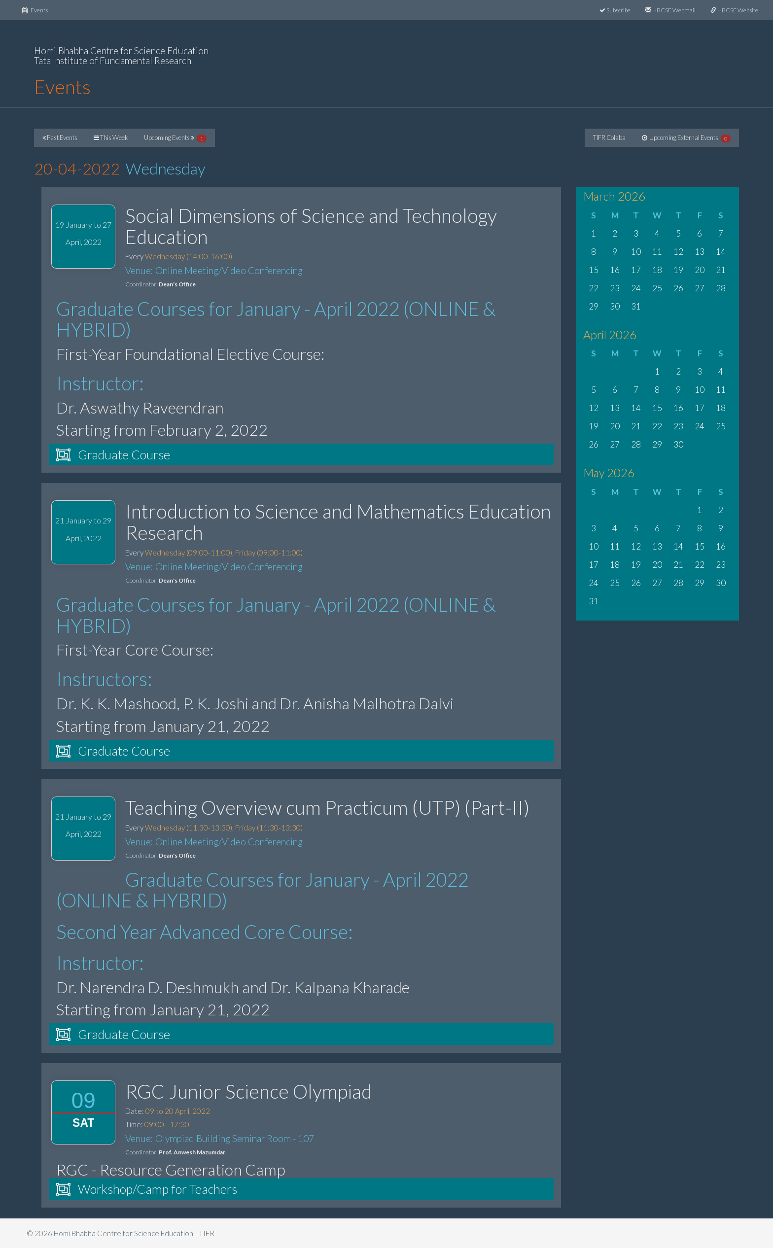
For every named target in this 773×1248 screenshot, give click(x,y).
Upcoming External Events (686, 138)
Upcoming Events (175, 138)
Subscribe (615, 10)
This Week (111, 137)
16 (615, 270)
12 (678, 251)
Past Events (59, 137)
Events (38, 9)
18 (657, 270)
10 (636, 251)
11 (657, 251)
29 (593, 306)
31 (636, 306)
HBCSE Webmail (670, 10)
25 (657, 288)
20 (699, 270)
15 (593, 270)
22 (593, 288)
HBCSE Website (734, 10)
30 (615, 306)
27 (699, 288)
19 (678, 270)
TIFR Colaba (609, 137)
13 (699, 251)
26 (678, 288)
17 (636, 270)
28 (721, 288)
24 (636, 288)
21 (721, 270)
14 (721, 251)
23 (615, 288)
